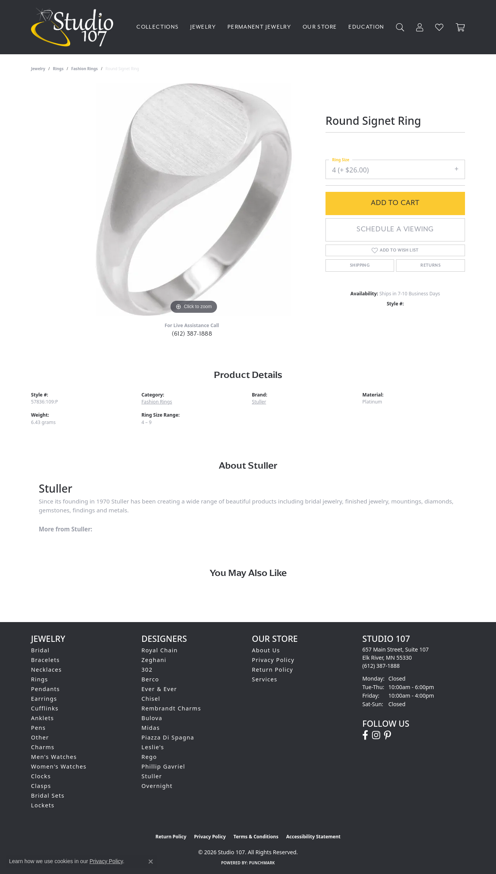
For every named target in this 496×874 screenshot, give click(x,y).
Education (366, 27)
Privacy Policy (273, 660)
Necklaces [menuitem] (46, 669)
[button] (400, 27)
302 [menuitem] (147, 669)
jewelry (38, 68)
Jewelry (203, 27)
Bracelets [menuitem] (45, 660)
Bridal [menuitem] (40, 650)
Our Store (320, 27)
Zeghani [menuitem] (153, 660)
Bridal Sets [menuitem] (47, 795)
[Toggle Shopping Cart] (460, 27)
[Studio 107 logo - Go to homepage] (74, 27)
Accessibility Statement (313, 836)
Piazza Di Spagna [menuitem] (167, 737)
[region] (194, 199)
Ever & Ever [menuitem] (159, 689)
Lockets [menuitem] (43, 805)
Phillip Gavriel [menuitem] (163, 766)
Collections (157, 27)
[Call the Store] (381, 665)
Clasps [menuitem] (41, 786)
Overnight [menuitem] (156, 786)
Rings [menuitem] (39, 679)
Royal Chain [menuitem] (159, 650)
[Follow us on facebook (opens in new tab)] (365, 735)
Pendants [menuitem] (45, 689)
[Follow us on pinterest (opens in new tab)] (387, 735)
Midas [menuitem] (150, 727)
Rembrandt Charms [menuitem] (171, 708)
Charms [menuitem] (43, 747)
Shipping (360, 265)
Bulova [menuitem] (151, 718)
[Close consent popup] (150, 861)
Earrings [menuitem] (44, 698)
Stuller (259, 401)
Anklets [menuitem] (42, 718)
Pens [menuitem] (38, 727)
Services (264, 679)
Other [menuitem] (40, 737)
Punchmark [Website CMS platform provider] (262, 862)
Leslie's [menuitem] (152, 747)
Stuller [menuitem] (151, 776)
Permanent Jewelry (259, 27)
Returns (430, 265)
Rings (58, 68)
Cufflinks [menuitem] (45, 708)
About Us (266, 650)
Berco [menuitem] (150, 679)
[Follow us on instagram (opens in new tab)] (376, 735)
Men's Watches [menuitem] (54, 756)
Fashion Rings (84, 68)
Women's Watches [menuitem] (58, 766)
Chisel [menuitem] (150, 698)
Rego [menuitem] (149, 756)
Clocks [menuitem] (41, 776)
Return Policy (272, 669)
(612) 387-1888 (192, 334)
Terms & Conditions (256, 836)
